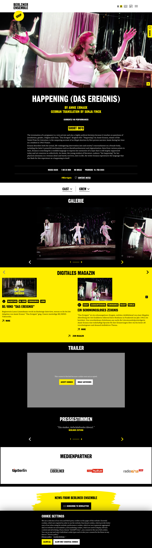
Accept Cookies (67, 382)
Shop (18, 16)
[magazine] (125, 6)
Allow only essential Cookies (66, 542)
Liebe (43, 301)
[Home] (21, 6)
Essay (85, 305)
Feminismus (33, 301)
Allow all (47, 542)
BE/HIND (22, 301)
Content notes (84, 177)
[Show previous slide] (30, 262)
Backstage (12, 301)
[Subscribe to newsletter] (76, 506)
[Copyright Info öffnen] (40, 256)
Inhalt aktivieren (84, 382)
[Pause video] (148, 84)
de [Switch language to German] (118, 6)
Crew (82, 189)
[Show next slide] (122, 262)
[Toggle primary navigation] (136, 6)
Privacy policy (47, 537)
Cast (65, 189)
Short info (76, 128)
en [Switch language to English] (121, 6)
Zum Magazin (78, 336)
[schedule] (131, 6)
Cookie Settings (59, 537)
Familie (131, 305)
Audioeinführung (98, 305)
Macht (123, 305)
